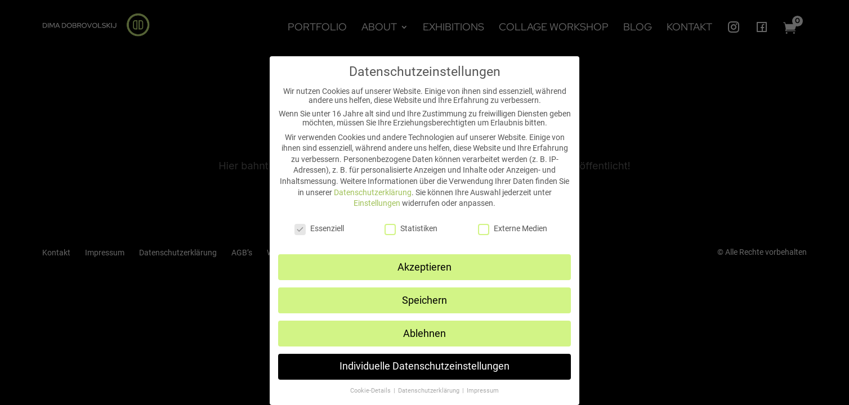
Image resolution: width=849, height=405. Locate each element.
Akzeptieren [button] (424, 267)
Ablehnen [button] (424, 333)
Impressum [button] (483, 390)
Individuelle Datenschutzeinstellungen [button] (424, 366)
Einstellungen (377, 203)
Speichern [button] (424, 300)
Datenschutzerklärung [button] (429, 390)
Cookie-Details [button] (371, 390)
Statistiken (411, 228)
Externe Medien (512, 228)
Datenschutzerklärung (373, 192)
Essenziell (319, 228)
